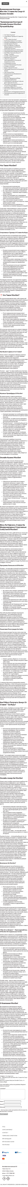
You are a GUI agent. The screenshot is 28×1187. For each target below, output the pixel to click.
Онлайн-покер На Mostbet (11, 55)
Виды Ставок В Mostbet (10, 67)
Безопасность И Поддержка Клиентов (14, 91)
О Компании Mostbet (10, 63)
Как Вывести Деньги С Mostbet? (13, 87)
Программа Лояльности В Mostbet (13, 50)
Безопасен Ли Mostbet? (10, 57)
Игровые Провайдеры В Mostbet (13, 42)
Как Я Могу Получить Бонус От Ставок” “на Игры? (12, 53)
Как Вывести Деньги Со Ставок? (13, 41)
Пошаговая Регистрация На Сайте (13, 51)
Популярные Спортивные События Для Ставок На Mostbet (13, 82)
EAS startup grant (6, 1138)
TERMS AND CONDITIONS (9, 1135)
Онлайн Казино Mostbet (10, 44)
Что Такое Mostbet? (9, 35)
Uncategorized (9, 1076)
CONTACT (5, 1132)
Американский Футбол (10, 79)
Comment (3, 1088)
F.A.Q (3, 1126)
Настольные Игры (9, 72)
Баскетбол (7, 76)
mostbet (13, 229)
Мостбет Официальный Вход (12, 78)
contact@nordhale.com (8, 1175)
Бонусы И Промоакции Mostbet (12, 64)
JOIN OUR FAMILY (7, 1129)
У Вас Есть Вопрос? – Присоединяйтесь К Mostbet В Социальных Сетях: (12, 60)
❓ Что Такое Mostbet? (10, 39)
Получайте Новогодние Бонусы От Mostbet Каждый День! (13, 85)
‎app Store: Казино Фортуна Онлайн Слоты (11, 1080)
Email (2, 1104)
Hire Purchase (5, 1144)
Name (2, 1101)
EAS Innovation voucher (8, 1141)
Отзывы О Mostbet (9, 66)
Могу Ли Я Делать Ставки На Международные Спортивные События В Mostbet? (12, 47)
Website (2, 1107)
